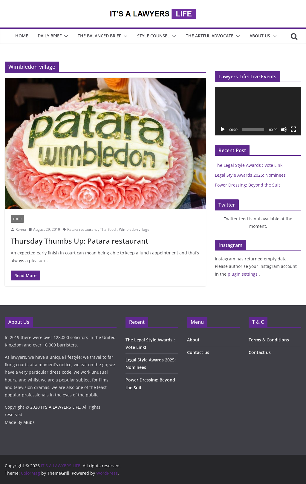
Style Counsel (153, 36)
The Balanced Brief (99, 36)
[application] (258, 111)
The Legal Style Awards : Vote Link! (249, 165)
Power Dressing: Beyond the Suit (248, 185)
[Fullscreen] (293, 129)
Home (21, 36)
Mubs (29, 422)
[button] (65, 36)
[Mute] (284, 129)
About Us (260, 36)
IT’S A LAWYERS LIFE (60, 407)
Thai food (108, 229)
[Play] (223, 129)
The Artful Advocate (209, 36)
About (193, 340)
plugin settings (243, 274)
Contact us (198, 352)
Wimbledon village (134, 229)
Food (17, 219)
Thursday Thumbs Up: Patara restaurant (79, 241)
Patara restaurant (82, 229)
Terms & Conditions (269, 340)
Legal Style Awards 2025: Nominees (250, 175)
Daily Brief (50, 36)
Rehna (21, 229)
